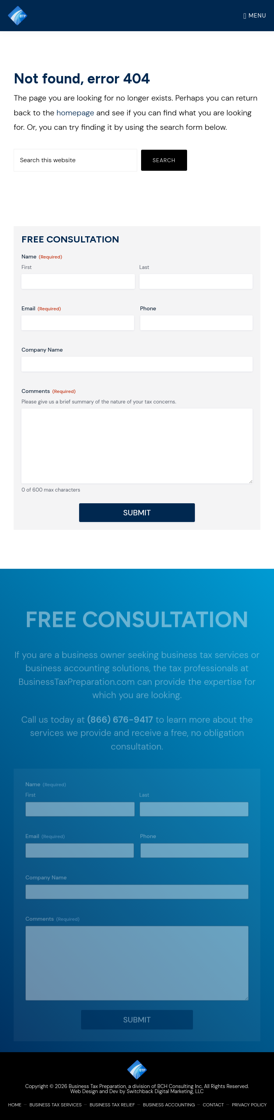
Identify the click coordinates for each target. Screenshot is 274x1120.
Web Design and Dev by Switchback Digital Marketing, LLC (136, 1091)
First (26, 267)
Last (144, 267)
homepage (75, 113)
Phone (148, 308)
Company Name (42, 349)
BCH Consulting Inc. (180, 1086)
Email (41, 308)
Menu (257, 15)
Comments (48, 391)
